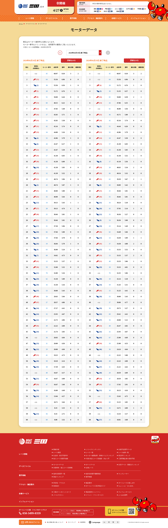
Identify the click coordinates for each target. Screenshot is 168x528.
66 (47, 232)
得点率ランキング (124, 455)
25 (47, 214)
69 (47, 255)
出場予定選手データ (125, 449)
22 (47, 408)
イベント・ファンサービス (95, 495)
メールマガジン (58, 495)
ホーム (21, 24)
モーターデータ (58, 464)
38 (47, 367)
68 (47, 420)
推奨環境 (82, 522)
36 (47, 337)
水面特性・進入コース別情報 (62, 467)
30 (47, 85)
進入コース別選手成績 (60, 458)
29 (47, 349)
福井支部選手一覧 (59, 474)
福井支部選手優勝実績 (93, 474)
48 (47, 373)
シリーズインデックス (93, 449)
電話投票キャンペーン (93, 492)
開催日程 (56, 449)
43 (47, 185)
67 (47, 320)
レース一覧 (89, 452)
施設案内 (89, 483)
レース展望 (57, 452)
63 (47, 249)
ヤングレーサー (123, 474)
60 (47, 103)
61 (47, 109)
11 (46, 343)
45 (47, 73)
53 (47, 291)
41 (47, 355)
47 (47, 384)
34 (47, 132)
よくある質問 (122, 495)
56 (47, 414)
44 (47, 144)
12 (47, 173)
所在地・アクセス (59, 483)
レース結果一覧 (123, 452)
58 (47, 361)
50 (47, 296)
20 (47, 208)
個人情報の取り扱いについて (55, 522)
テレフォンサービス (125, 492)
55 (47, 220)
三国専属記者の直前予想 (126, 458)
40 (47, 379)
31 (47, 226)
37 (47, 332)
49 (47, 326)
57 (47, 156)
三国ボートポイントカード (62, 492)
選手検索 (89, 477)
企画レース (89, 467)
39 (47, 396)
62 (47, 279)
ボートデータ (90, 464)
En (104, 522)
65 (47, 161)
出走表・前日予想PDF (60, 455)
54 (47, 120)
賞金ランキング (58, 477)
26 (47, 390)
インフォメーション (138, 18)
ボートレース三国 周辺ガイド (95, 486)
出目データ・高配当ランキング (128, 464)
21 (47, 402)
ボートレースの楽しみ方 (126, 483)
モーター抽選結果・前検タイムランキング (100, 455)
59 (47, 267)
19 (47, 244)
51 (47, 97)
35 (47, 197)
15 (47, 308)
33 (47, 167)
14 (47, 203)
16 (47, 285)
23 (47, 179)
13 (47, 261)
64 (47, 79)
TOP (155, 440)
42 (47, 126)
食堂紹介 (56, 486)
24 (47, 150)
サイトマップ (72, 522)
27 (47, 302)
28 (47, 91)
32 (47, 314)
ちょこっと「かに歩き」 (126, 486)
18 (47, 238)
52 (47, 138)
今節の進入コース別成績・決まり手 (97, 458)
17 (47, 115)
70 (47, 273)
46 (47, 191)
